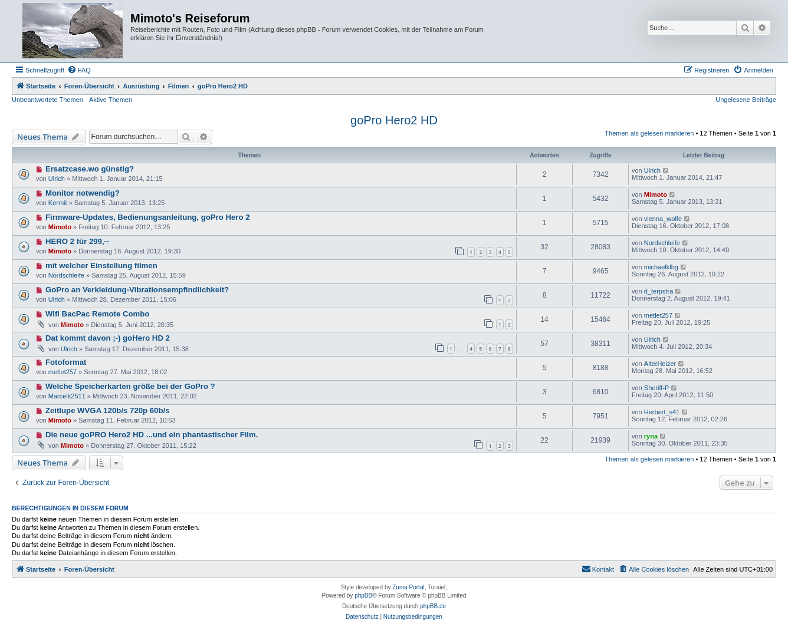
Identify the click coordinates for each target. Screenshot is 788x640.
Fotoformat (66, 362)
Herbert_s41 (662, 411)
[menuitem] (79, 70)
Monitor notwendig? (82, 193)
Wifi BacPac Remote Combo (97, 313)
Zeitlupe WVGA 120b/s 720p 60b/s (107, 410)
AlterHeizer (660, 363)
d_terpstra (659, 291)
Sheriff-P (656, 387)
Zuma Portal (408, 587)
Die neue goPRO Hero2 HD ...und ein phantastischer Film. (151, 434)
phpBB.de (433, 606)
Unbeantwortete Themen (47, 99)
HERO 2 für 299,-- (77, 241)
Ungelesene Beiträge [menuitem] (745, 99)
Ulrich (56, 178)
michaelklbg (661, 266)
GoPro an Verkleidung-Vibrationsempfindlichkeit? (137, 289)
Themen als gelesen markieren (649, 133)
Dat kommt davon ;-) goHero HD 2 (107, 338)
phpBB (363, 595)
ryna (651, 436)
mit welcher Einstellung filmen (101, 265)
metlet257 (658, 315)
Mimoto (655, 194)
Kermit (57, 202)
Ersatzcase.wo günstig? (89, 168)
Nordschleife (662, 242)
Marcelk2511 (67, 396)
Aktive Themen (110, 99)
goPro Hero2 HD (394, 120)
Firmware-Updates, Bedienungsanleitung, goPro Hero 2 (147, 217)
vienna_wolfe (663, 218)
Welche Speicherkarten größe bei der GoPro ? (130, 386)
